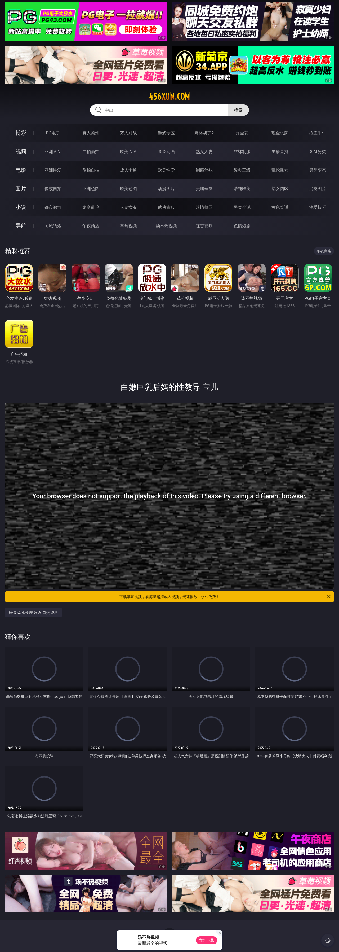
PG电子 (53, 133)
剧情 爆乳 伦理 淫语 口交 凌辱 (33, 612)
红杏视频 (204, 226)
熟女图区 (279, 188)
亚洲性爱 (52, 170)
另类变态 (317, 170)
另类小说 (242, 207)
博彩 (21, 132)
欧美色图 (128, 188)
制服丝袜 (204, 170)
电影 (21, 169)
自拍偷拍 (90, 151)
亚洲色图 (90, 188)
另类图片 (317, 188)
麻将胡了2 (204, 133)
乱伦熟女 (279, 170)
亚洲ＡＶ (52, 151)
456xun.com (169, 96)
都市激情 (52, 207)
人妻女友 (128, 207)
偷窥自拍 (52, 188)
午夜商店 (90, 226)
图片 (21, 188)
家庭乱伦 (90, 207)
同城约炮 (52, 226)
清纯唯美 (242, 188)
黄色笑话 (279, 207)
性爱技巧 (317, 207)
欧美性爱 (166, 170)
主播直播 (279, 151)
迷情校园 (204, 207)
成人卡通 (128, 170)
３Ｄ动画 (166, 151)
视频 (21, 151)
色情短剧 (242, 226)
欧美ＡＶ (128, 151)
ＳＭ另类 (317, 151)
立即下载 (206, 940)
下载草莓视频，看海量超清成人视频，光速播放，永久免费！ (225, 596)
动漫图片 (166, 188)
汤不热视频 (166, 226)
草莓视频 (128, 226)
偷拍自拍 (90, 170)
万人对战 (128, 133)
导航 (21, 225)
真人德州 (90, 133)
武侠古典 (166, 207)
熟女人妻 (204, 151)
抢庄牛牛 (317, 133)
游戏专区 (166, 133)
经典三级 (242, 170)
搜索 (238, 110)
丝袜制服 (242, 151)
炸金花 (242, 133)
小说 (21, 207)
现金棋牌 (279, 133)
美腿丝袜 (204, 188)
